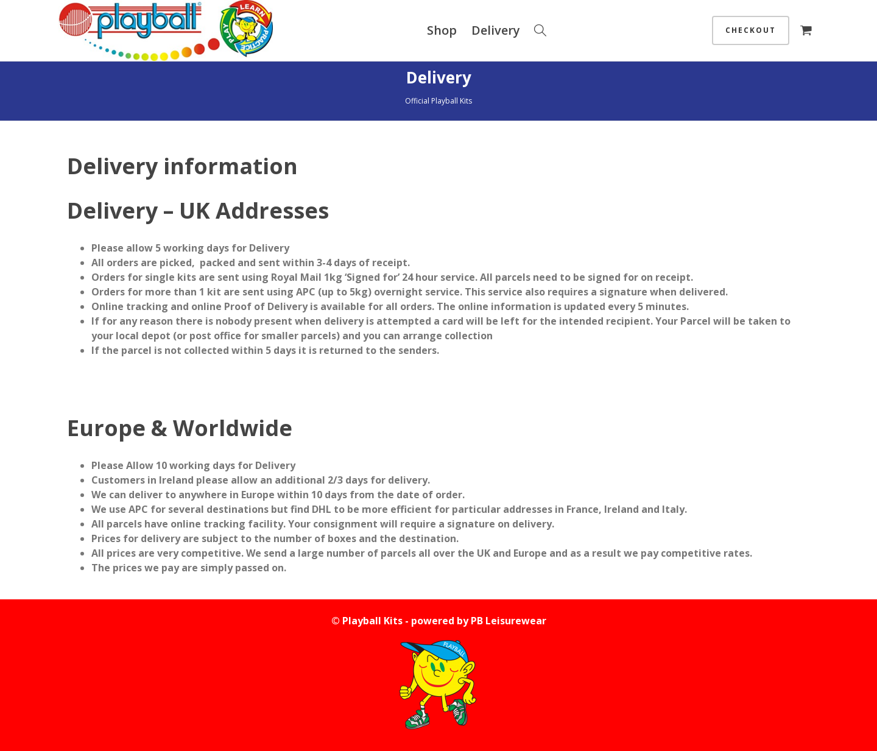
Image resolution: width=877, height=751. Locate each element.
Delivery (495, 30)
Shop (442, 30)
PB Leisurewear (508, 620)
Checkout (750, 30)
